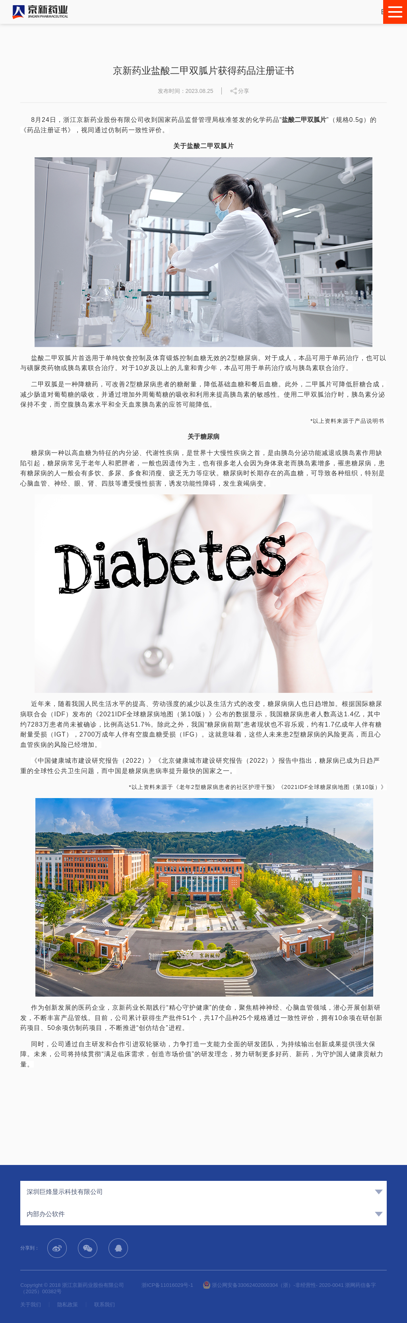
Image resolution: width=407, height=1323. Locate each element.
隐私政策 (67, 1304)
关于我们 (30, 1304)
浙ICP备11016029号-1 (167, 1285)
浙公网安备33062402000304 (240, 1285)
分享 (243, 91)
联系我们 (104, 1304)
